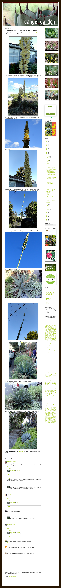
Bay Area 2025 (53, 328)
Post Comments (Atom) (12, 576)
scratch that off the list (48, 405)
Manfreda (50, 375)
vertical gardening (51, 417)
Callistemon (54, 333)
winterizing (52, 421)
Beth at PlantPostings (11, 539)
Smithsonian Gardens (47, 407)
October (48, 157)
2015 (47, 212)
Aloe (49, 325)
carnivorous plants (48, 334)
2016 (47, 153)
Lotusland (51, 374)
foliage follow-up (53, 349)
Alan (8, 494)
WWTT (51, 422)
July (47, 161)
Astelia (46, 326)
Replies (9, 468)
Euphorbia (46, 345)
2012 (47, 216)
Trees (46, 414)
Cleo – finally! (48, 202)
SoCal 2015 (48, 408)
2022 (47, 145)
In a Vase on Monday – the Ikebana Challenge (50, 190)
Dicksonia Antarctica (53, 340)
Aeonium (46, 324)
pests (55, 393)
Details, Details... (48, 299)
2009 (47, 220)
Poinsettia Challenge (51, 398)
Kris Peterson (9, 524)
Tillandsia (54, 413)
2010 (47, 219)
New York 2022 (51, 383)
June (47, 204)
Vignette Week (54, 418)
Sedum (53, 405)
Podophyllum (46, 398)
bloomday (50, 330)
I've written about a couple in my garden (30, 32)
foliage (49, 349)
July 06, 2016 (19, 470)
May (47, 205)
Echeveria (55, 341)
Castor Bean (54, 334)
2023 (47, 144)
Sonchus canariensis (49, 410)
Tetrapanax (54, 412)
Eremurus (46, 344)
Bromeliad (47, 331)
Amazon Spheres (53, 325)
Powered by (50, 117)
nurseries (47, 386)
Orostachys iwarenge (51, 390)
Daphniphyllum (50, 338)
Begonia (46, 329)
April (47, 206)
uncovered (55, 414)
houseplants (49, 365)
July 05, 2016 (13, 461)
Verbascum (46, 417)
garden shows (53, 358)
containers (47, 337)
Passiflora (52, 393)
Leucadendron (50, 373)
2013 (47, 215)
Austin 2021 (52, 326)
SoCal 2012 (52, 407)
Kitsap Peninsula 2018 (48, 371)
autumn (46, 327)
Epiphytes (54, 343)
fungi (50, 350)
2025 (47, 141)
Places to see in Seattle (49, 396)
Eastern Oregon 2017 (50, 341)
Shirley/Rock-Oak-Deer (11, 478)
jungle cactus (52, 369)
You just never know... (49, 183)
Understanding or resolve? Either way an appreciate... (51, 172)
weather (49, 419)
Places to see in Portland (51, 395)
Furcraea (52, 350)
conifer (49, 336)
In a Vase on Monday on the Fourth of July (50, 200)
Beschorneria (49, 329)
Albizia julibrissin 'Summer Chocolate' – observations (50, 174)
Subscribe (50, 113)
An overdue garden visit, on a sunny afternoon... (51, 170)
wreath (49, 422)
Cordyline (51, 337)
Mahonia (46, 375)
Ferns (53, 348)
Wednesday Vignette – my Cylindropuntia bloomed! (50, 196)
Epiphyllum (51, 343)
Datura (46, 339)
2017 (47, 152)
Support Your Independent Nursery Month (50, 411)
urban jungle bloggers (53, 415)
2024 (47, 142)
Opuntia (52, 388)
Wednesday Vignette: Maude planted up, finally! (50, 167)
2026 (47, 140)
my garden (50, 380)
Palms (46, 393)
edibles (50, 342)
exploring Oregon (51, 345)
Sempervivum (47, 406)
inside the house (53, 368)
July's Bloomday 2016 (49, 182)
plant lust (55, 396)
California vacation (48, 333)
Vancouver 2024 (48, 416)
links (53, 373)
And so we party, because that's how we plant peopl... (51, 198)
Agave (8, 455)
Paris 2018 (49, 393)
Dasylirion (10, 455)
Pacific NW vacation (53, 392)
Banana (51, 327)
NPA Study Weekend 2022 (50, 384)
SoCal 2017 (52, 408)
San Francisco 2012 (51, 403)
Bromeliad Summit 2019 (52, 331)
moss (55, 376)
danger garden (21, 451)
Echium (46, 342)
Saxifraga (51, 404)
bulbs (45, 332)
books (55, 330)
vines (45, 419)
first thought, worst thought (50, 296)
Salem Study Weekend (49, 402)
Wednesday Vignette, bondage (51, 177)
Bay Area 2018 (49, 328)
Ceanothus (46, 335)
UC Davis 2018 (50, 414)
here (37, 35)
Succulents (54, 410)
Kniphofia (53, 371)
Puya (55, 399)
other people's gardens (15, 455)
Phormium (52, 394)
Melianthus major (51, 376)
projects (48, 399)
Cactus (48, 332)
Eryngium (50, 344)
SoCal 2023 (52, 409)
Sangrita (24, 76)
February (48, 209)
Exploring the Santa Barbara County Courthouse (50, 165)
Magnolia (55, 374)
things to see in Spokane (49, 413)
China (55, 335)
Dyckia (46, 341)
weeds (49, 420)
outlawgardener (10, 552)
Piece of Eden (48, 298)
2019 (47, 149)
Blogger (41, 582)
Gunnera (49, 362)
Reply (8, 466)
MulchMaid (9, 461)
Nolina (55, 383)
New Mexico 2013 (50, 382)
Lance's (30, 190)
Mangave (55, 375)
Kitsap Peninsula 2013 (52, 370)
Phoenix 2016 (47, 394)
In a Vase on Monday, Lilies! (50, 180)
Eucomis (55, 344)
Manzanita (47, 376)
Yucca (54, 422)
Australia (55, 326)
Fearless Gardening (48, 348)
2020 (47, 148)
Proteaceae (52, 399)
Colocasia (46, 336)
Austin (48, 326)
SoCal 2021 (48, 409)
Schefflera (54, 404)
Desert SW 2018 (51, 339)
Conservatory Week (53, 336)
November (48, 156)
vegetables (54, 416)
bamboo (48, 327)
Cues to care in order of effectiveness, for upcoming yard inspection (50, 303)
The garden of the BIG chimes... (49, 187)
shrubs (55, 406)
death (47, 339)
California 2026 (53, 332)
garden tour (47, 359)
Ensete (49, 343)
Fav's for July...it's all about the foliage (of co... (51, 163)
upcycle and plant (47, 415)
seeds (55, 405)
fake (55, 345)
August (48, 160)
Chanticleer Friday (51, 335)
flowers (46, 349)
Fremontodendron (47, 350)
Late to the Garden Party (50, 292)
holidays (46, 364)
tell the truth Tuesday (48, 412)
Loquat (48, 374)
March (48, 208)
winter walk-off (48, 421)
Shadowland (51, 406)
